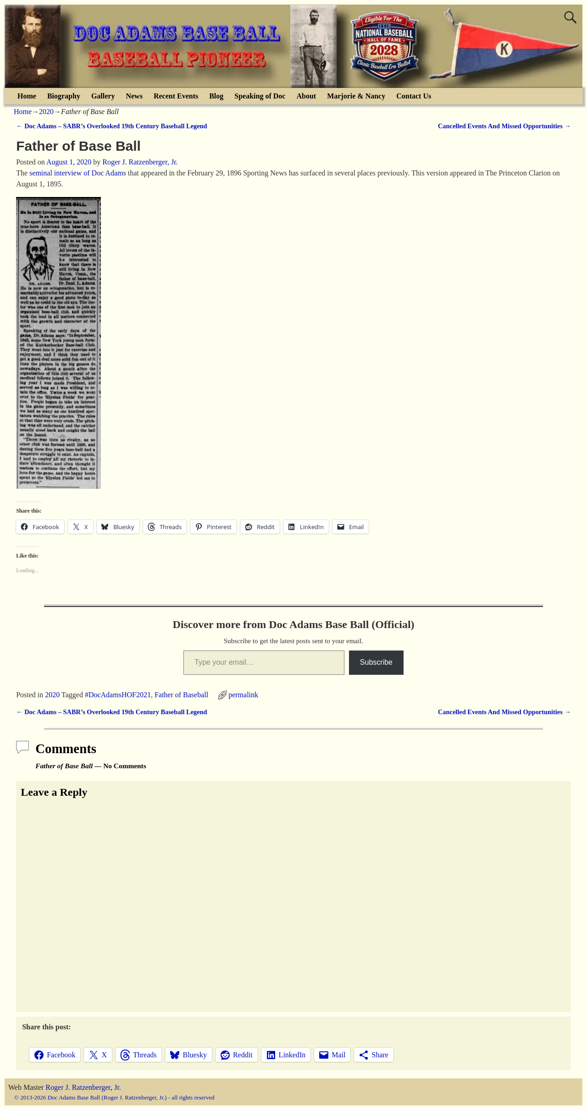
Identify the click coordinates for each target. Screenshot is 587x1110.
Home (26, 96)
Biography (63, 96)
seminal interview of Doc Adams (77, 173)
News (134, 96)
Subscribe (376, 662)
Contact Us (413, 96)
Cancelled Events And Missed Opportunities (504, 126)
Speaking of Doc (259, 96)
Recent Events (176, 96)
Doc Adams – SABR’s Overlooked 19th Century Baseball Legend (111, 126)
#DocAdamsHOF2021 (118, 695)
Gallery (103, 96)
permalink (243, 695)
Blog (216, 96)
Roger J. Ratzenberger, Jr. (83, 1087)
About (306, 96)
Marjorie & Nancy (356, 96)
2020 (46, 111)
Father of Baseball (181, 695)
